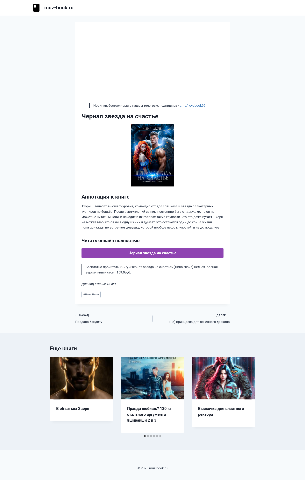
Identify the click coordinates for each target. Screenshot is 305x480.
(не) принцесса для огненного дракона (193, 318)
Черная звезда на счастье (153, 253)
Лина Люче (91, 294)
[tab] (145, 436)
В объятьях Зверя (72, 408)
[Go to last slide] (56, 395)
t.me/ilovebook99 (193, 105)
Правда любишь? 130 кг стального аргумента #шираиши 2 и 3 (149, 414)
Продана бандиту (112, 318)
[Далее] (248, 395)
